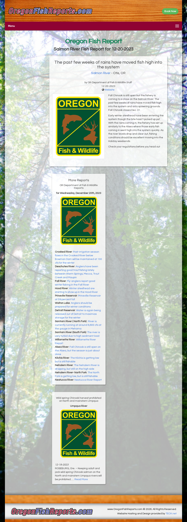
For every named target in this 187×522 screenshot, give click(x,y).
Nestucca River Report (88, 380)
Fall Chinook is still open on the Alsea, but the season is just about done (78, 351)
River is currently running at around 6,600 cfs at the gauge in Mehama (78, 325)
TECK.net (171, 513)
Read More (81, 479)
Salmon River (100, 73)
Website (110, 90)
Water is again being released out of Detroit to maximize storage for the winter (78, 314)
